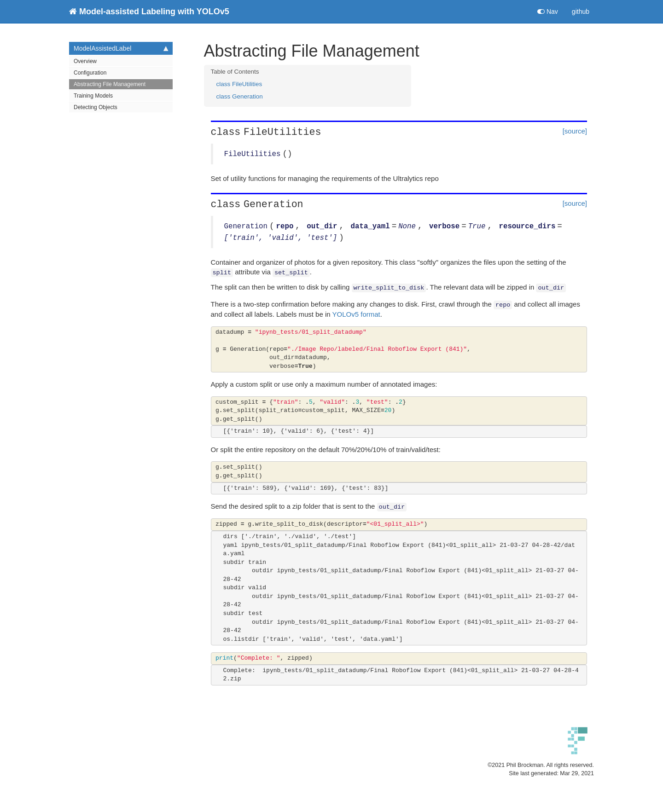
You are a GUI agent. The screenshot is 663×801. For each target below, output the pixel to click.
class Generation (239, 96)
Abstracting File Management (109, 84)
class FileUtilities (239, 84)
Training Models (93, 96)
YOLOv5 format (356, 314)
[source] (575, 131)
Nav (547, 11)
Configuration (90, 73)
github (580, 11)
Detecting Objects (95, 107)
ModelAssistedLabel (121, 48)
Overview (85, 61)
